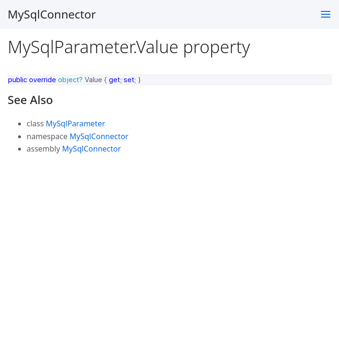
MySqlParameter (75, 123)
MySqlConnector (52, 14)
